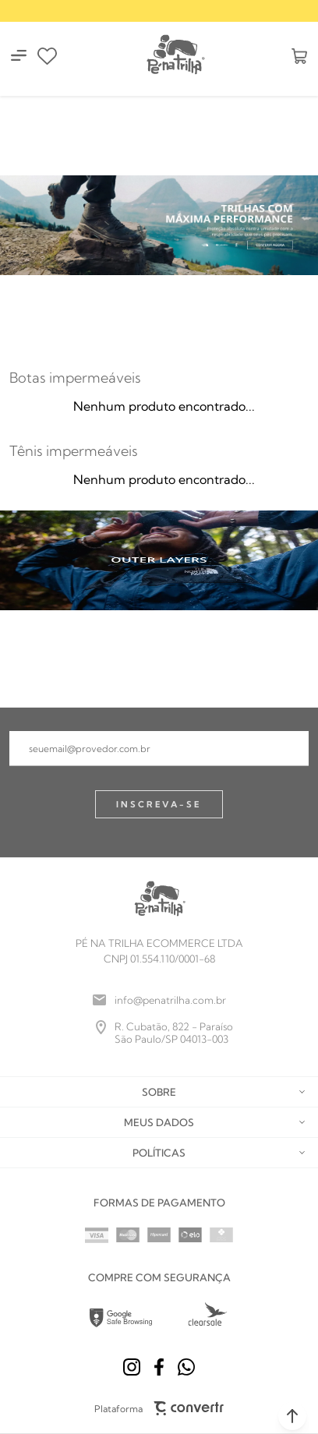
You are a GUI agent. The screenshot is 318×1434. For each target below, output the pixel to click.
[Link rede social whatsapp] (186, 1367)
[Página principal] (175, 55)
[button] (292, 1416)
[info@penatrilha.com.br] (159, 1000)
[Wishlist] (47, 56)
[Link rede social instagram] (131, 1367)
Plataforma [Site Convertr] (159, 1408)
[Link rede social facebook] (159, 1367)
